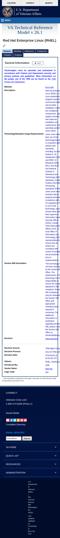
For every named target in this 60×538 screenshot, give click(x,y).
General (7, 51)
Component (42, 51)
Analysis (18, 55)
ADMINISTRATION (15, 472)
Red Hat (48, 369)
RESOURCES (13, 464)
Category (7, 55)
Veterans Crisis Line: (16, 400)
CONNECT (11, 393)
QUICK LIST (12, 456)
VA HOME (11, 447)
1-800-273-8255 (14, 404)
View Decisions (51, 339)
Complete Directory (16, 424)
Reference (29, 51)
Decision (17, 51)
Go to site (49, 87)
